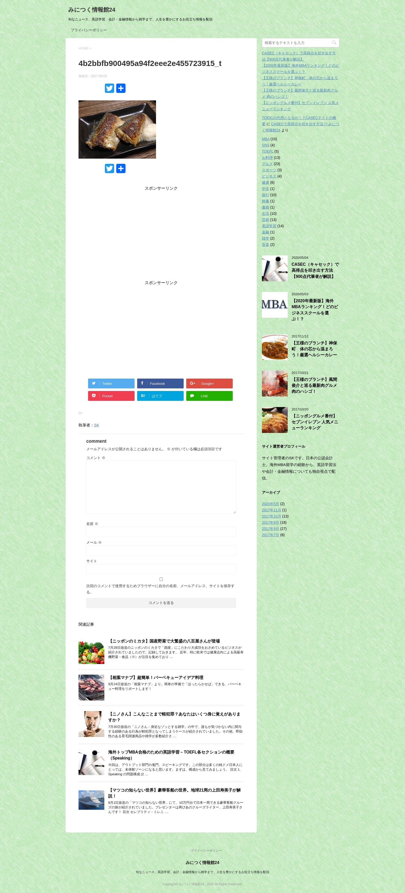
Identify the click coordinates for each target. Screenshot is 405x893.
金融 (265, 232)
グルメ (267, 164)
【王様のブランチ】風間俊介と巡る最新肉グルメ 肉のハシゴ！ (314, 385)
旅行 (265, 195)
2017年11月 (271, 510)
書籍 (265, 207)
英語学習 (269, 226)
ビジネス (269, 176)
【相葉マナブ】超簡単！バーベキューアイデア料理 (155, 677)
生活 (265, 213)
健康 (265, 182)
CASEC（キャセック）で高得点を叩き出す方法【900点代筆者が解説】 (315, 270)
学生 (265, 189)
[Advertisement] (161, 237)
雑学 (265, 238)
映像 (265, 201)
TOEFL (267, 151)
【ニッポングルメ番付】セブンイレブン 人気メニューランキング (315, 422)
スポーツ (269, 170)
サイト (91, 561)
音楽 (265, 244)
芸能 (265, 220)
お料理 (267, 158)
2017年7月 (270, 535)
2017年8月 (270, 529)
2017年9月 (270, 522)
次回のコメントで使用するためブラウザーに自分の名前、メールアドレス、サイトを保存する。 (160, 589)
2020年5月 (270, 504)
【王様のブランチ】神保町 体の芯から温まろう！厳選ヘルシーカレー (314, 349)
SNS (265, 145)
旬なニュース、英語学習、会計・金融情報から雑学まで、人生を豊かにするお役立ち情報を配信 (202, 872)
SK (96, 425)
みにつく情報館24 (91, 9)
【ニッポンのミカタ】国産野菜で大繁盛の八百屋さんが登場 (164, 641)
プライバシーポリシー (89, 30)
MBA (266, 139)
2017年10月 (271, 516)
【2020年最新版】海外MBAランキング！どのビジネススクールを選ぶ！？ (315, 310)
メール (94, 542)
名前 (92, 524)
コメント (95, 458)
